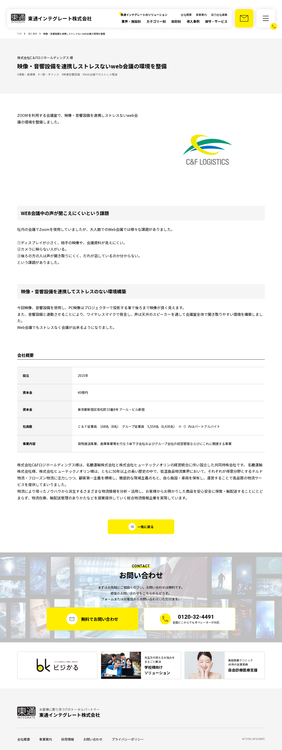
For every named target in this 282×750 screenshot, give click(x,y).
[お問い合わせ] (244, 18)
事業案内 (201, 15)
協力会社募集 (219, 15)
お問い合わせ (92, 739)
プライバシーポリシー (128, 739)
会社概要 (186, 15)
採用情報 (67, 739)
